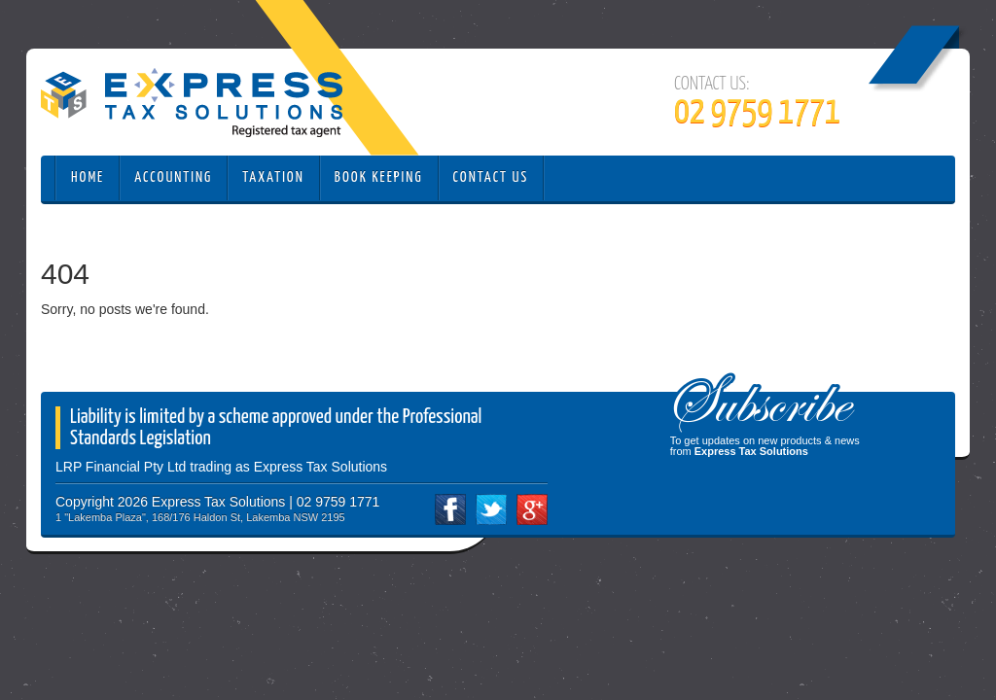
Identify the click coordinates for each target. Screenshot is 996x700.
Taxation (273, 177)
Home (87, 177)
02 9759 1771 (757, 112)
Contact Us (491, 177)
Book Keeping (379, 177)
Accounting (173, 177)
